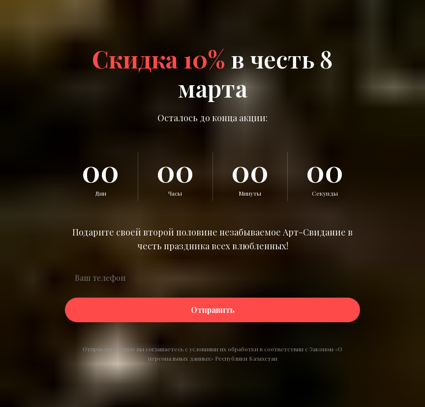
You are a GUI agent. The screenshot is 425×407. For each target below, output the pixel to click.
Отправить (213, 310)
